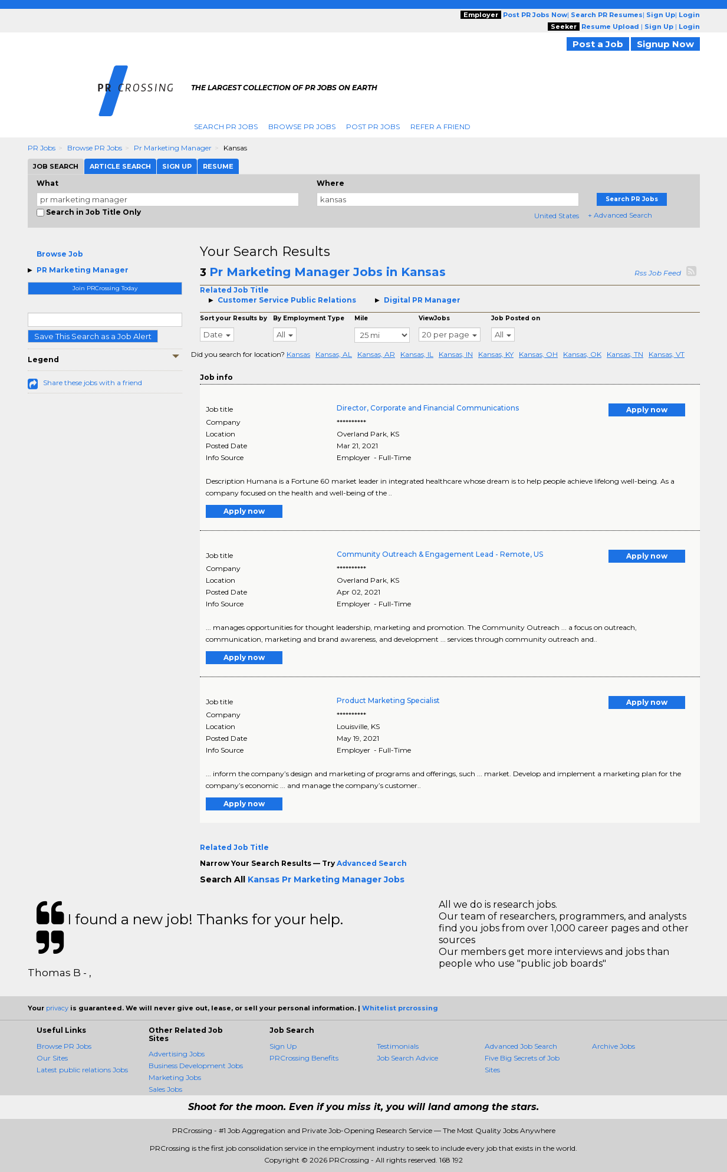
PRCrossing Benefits (303, 1057)
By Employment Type (308, 318)
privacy (57, 1008)
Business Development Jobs (196, 1065)
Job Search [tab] (55, 166)
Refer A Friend (440, 126)
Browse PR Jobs (301, 126)
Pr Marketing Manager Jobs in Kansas (327, 272)
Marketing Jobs (175, 1077)
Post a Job (598, 44)
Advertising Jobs (177, 1053)
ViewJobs (434, 318)
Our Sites (52, 1057)
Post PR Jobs (373, 126)
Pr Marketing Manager (173, 147)
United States (556, 215)
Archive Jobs (613, 1046)
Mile (361, 318)
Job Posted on (515, 318)
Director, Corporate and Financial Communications (428, 407)
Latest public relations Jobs (82, 1069)
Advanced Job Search (521, 1046)
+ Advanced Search (620, 215)
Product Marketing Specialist (388, 700)
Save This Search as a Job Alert (93, 336)
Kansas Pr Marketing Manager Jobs (326, 879)
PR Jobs (41, 147)
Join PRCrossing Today (105, 288)
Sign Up (283, 1046)
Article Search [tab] (120, 166)
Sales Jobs (165, 1089)
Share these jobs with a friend (92, 382)
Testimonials (398, 1046)
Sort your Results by (233, 318)
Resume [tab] (218, 166)
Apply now (646, 409)
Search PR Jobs (226, 126)
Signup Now (665, 44)
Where (330, 183)
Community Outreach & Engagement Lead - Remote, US (440, 554)
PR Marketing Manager (83, 269)
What (47, 183)
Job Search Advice (407, 1057)
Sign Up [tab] (177, 166)
